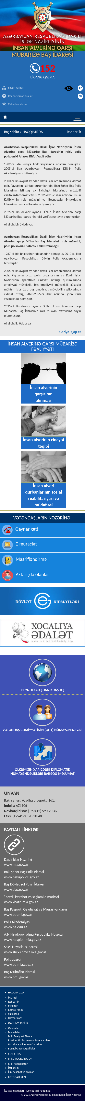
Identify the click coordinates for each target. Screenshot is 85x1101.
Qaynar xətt (15, 1018)
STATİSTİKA (14, 1053)
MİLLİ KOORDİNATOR (20, 1058)
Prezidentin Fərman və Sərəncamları (29, 1040)
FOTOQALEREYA (17, 1077)
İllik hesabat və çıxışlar (21, 1072)
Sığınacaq (13, 1014)
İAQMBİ (12, 997)
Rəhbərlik (13, 1001)
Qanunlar (13, 1028)
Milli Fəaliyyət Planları (21, 1036)
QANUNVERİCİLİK (18, 1023)
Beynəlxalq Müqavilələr (21, 1048)
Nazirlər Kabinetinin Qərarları (25, 1044)
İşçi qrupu (14, 1068)
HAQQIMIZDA (16, 992)
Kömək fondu (16, 1010)
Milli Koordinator (18, 1064)
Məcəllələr (14, 1032)
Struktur (13, 1006)
